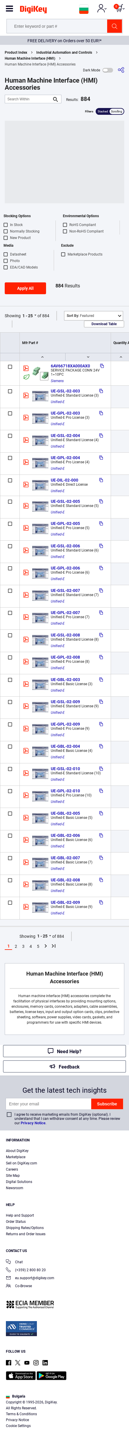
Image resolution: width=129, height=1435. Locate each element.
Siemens (57, 381)
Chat (14, 1262)
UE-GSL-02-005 (65, 501)
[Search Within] (28, 99)
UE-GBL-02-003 (65, 679)
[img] (33, 10)
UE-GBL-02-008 (65, 880)
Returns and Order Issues (25, 1234)
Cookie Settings (18, 1426)
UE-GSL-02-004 (65, 435)
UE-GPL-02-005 (65, 523)
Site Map (13, 1176)
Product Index (16, 52)
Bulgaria (15, 1396)
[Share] (121, 70)
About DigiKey (17, 1151)
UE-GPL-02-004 (65, 457)
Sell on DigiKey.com (21, 1163)
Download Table (104, 324)
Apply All (25, 288)
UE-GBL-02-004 (65, 746)
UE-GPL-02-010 (65, 790)
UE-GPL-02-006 (65, 568)
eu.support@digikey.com (30, 1278)
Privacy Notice (33, 1123)
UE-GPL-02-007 (65, 612)
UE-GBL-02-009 (65, 902)
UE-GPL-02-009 (65, 724)
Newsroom (14, 1188)
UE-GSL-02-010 (65, 768)
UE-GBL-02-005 (65, 813)
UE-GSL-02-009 (65, 701)
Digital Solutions (19, 1182)
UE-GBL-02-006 (65, 835)
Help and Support (20, 1215)
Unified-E (58, 402)
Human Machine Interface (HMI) (30, 58)
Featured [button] (80, 316)
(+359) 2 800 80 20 (26, 1270)
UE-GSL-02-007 (65, 590)
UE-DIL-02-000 (64, 480)
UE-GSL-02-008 (65, 635)
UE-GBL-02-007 (65, 857)
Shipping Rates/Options (25, 1228)
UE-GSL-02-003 (65, 391)
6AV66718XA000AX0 (70, 366)
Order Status (16, 1222)
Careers (12, 1169)
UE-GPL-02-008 (65, 657)
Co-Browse (19, 1286)
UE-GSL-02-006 (65, 546)
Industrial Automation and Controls (64, 52)
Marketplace (15, 1157)
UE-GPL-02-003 (65, 413)
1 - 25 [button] (27, 315)
